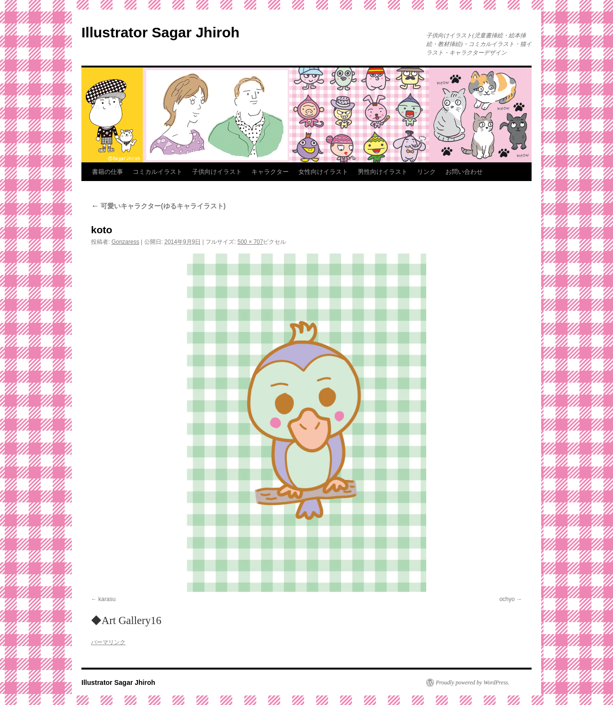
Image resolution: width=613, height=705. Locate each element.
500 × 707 (250, 242)
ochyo (507, 599)
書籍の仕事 (107, 171)
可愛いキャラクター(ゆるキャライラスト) (158, 206)
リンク (426, 171)
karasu (106, 599)
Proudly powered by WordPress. (473, 682)
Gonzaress (125, 242)
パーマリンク (108, 642)
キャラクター (270, 171)
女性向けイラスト (323, 171)
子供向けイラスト (217, 171)
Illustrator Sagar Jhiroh (160, 32)
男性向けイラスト (383, 171)
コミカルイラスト (157, 171)
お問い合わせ (464, 171)
